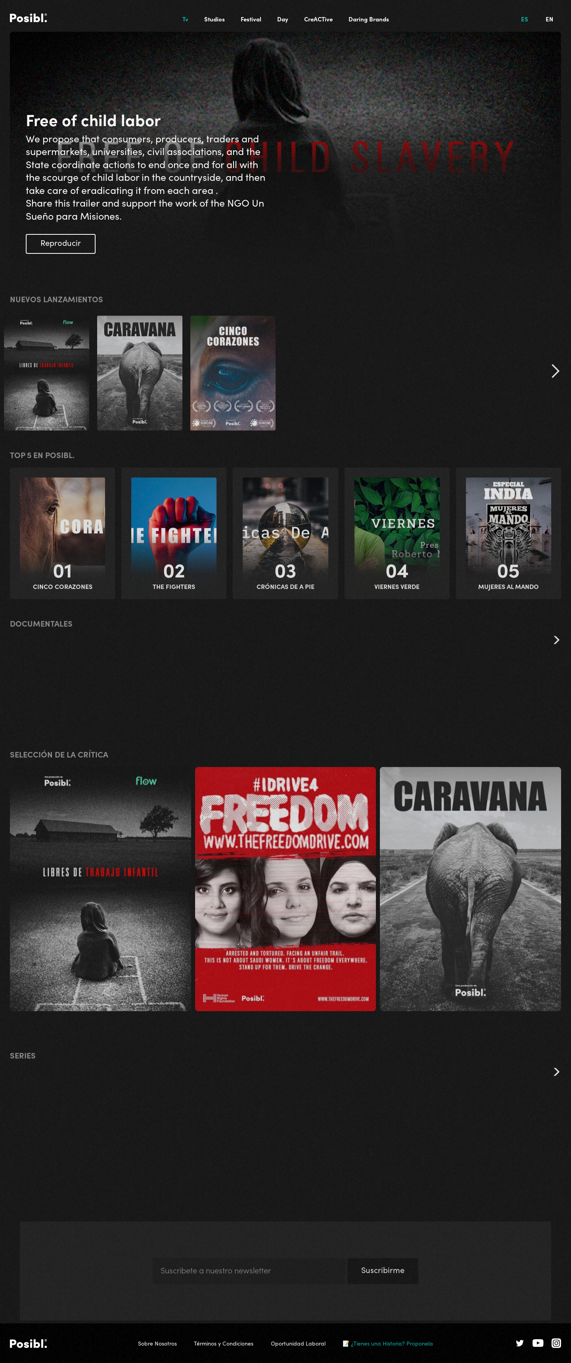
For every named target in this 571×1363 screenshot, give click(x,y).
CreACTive (318, 19)
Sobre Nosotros (157, 1343)
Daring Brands (369, 19)
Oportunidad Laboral (298, 1343)
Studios (214, 19)
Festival (251, 19)
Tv (185, 19)
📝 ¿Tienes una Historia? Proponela (388, 1343)
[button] (555, 373)
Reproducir (60, 242)
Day (282, 19)
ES (524, 19)
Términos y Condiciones (223, 1343)
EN (549, 19)
